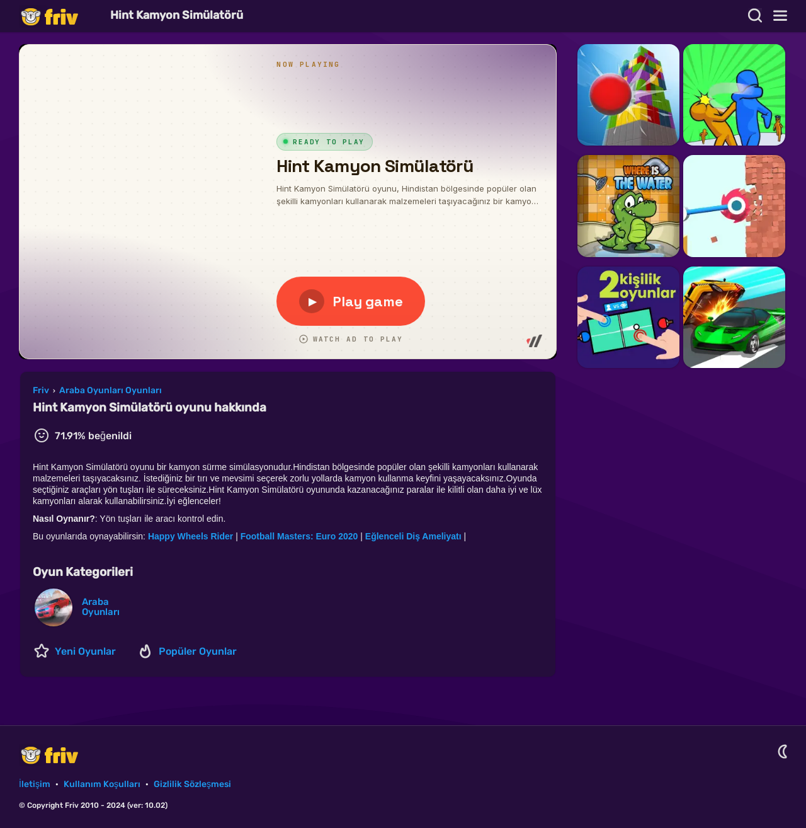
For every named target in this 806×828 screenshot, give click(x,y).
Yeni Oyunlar (85, 651)
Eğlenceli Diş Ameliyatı (413, 536)
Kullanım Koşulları (102, 784)
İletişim (34, 784)
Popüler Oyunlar (198, 651)
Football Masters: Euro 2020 (299, 536)
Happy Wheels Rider (192, 536)
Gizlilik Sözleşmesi (192, 784)
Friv (60, 16)
